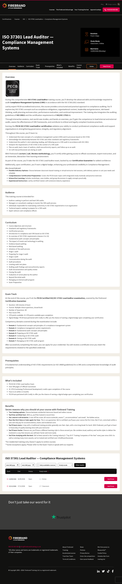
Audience (21, 66)
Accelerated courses (69, 553)
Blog (102, 4)
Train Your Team (68, 556)
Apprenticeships (95, 10)
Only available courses (47, 465)
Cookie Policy (102, 553)
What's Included (60, 66)
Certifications (6, 19)
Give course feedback (87, 559)
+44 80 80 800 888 (111, 10)
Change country (111, 4)
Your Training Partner (82, 10)
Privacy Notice (84, 553)
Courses (52, 10)
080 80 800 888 (13, 546)
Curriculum (30, 66)
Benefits (71, 66)
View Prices (106, 66)
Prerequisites (50, 66)
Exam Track (38, 66)
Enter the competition (87, 556)
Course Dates (79, 66)
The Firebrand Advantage (64, 10)
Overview (12, 66)
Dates (92, 66)
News (82, 547)
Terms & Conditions (69, 559)
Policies (82, 550)
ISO (24, 19)
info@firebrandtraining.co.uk (30, 546)
